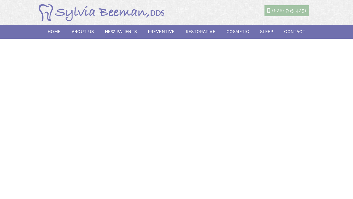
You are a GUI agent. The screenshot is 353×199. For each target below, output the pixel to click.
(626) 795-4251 (289, 10)
